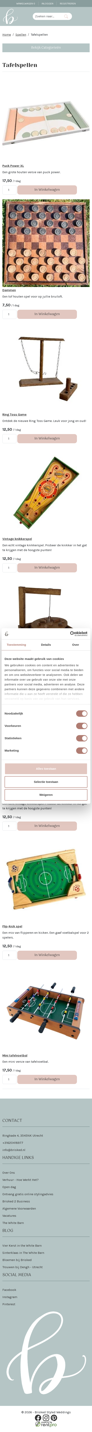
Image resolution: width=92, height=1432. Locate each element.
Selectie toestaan (46, 781)
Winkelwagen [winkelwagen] (25, 3)
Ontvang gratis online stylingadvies (27, 1195)
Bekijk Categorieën (46, 47)
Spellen (20, 34)
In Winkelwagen (47, 190)
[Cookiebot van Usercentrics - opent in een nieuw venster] (70, 633)
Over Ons (8, 1173)
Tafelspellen (39, 34)
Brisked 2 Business (16, 1202)
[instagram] (46, 1418)
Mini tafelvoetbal (14, 1056)
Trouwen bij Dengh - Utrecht (22, 1268)
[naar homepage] (10, 16)
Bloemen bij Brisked (17, 1261)
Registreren (68, 3)
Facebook (9, 1291)
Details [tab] (46, 644)
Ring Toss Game (14, 415)
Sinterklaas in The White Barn (23, 1254)
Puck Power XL (13, 166)
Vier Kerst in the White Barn (22, 1246)
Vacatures (9, 1217)
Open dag (9, 1188)
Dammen (9, 291)
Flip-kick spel (12, 927)
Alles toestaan (46, 768)
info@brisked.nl (13, 1151)
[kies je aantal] (9, 190)
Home (6, 34)
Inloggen (47, 3)
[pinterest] (54, 1418)
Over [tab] (75, 644)
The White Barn (13, 1224)
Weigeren (46, 794)
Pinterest (8, 1305)
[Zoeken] (66, 16)
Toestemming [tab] (16, 644)
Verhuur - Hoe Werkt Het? (20, 1181)
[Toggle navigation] (86, 16)
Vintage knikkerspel (17, 539)
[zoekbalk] (46, 16)
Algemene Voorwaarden (19, 1209)
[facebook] (38, 1418)
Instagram (9, 1298)
